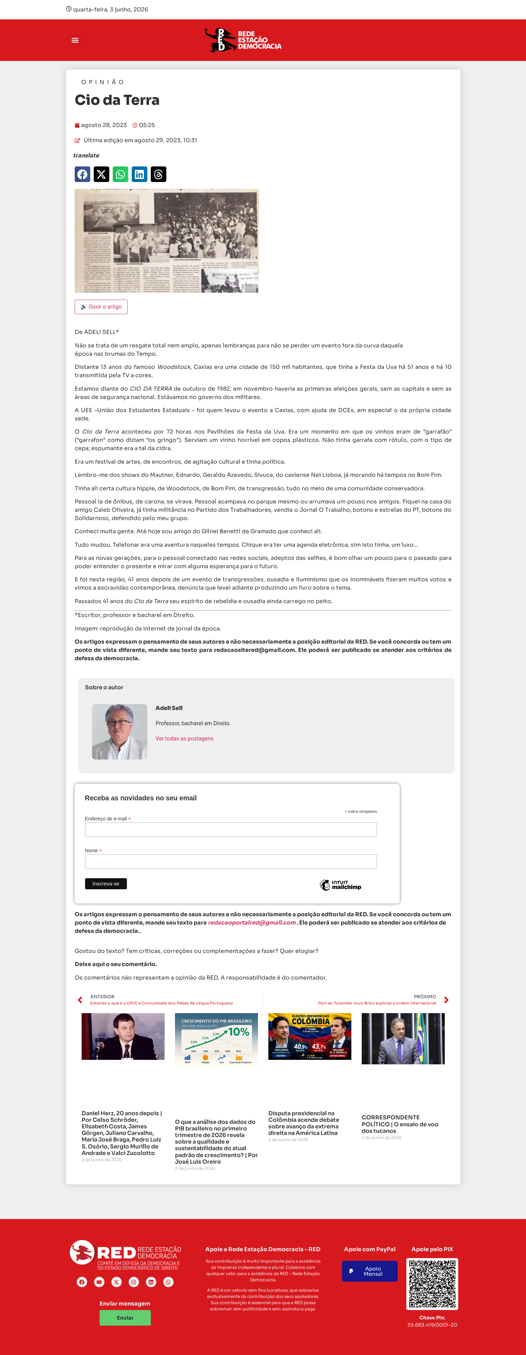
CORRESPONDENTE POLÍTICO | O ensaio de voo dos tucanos (400, 1124)
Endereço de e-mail (108, 818)
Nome (93, 850)
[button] (75, 40)
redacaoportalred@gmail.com (252, 922)
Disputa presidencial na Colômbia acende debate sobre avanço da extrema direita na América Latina (303, 1123)
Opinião (103, 82)
